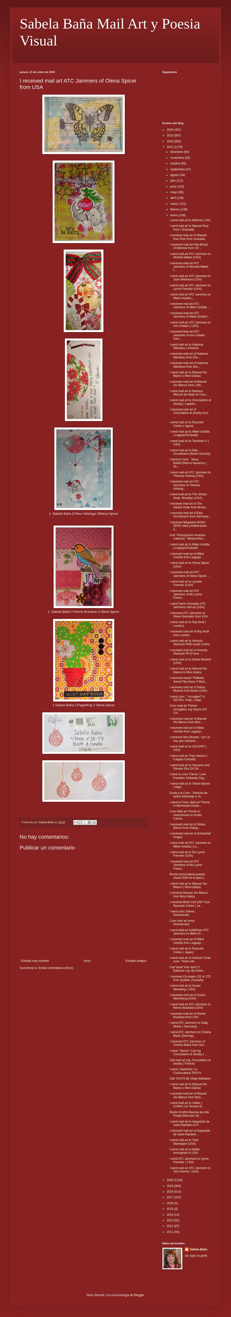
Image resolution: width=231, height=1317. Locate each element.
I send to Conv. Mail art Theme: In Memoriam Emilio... (190, 804)
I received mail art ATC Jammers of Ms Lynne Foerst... (186, 594)
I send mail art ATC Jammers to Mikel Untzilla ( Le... (190, 844)
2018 (170, 1191)
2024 (170, 130)
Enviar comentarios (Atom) (55, 968)
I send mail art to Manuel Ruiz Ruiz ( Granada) (189, 227)
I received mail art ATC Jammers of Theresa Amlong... (185, 485)
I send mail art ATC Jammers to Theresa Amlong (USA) (190, 474)
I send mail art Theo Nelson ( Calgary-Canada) (188, 757)
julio (173, 180)
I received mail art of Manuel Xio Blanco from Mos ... (188, 720)
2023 (170, 135)
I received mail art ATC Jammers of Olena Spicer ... (190, 574)
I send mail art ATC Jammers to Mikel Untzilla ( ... (190, 296)
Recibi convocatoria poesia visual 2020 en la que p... (188, 876)
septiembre (178, 169)
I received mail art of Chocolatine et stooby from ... (189, 413)
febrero (175, 209)
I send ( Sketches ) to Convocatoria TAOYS (185, 1071)
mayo (174, 192)
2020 (170, 1180)
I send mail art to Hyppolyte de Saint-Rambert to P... (189, 1123)
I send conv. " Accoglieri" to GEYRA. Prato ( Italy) (187, 698)
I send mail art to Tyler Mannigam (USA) (184, 1141)
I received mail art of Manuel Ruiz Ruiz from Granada (188, 237)
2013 (170, 1220)
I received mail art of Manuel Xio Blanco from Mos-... (188, 1095)
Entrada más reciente (35, 961)
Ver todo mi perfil (196, 1256)
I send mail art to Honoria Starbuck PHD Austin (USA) (190, 642)
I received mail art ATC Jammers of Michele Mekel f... (189, 267)
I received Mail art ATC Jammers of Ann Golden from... (187, 335)
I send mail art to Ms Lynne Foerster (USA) (187, 853)
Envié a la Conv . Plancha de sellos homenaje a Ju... (188, 794)
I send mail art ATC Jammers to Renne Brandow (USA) (190, 1006)
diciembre (177, 152)
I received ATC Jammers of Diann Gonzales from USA (189, 614)
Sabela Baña (198, 1249)
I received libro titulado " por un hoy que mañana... (190, 738)
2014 (170, 1214)
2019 (170, 1186)
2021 (170, 147)
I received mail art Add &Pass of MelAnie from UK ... (189, 246)
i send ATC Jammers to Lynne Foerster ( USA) (189, 1160)
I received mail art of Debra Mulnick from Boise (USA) (188, 689)
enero (174, 215)
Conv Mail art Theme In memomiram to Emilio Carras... (186, 815)
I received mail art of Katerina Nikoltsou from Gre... (189, 355)
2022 (170, 141)
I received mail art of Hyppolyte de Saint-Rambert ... (190, 1132)
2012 (170, 1226)
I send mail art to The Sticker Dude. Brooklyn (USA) (188, 496)
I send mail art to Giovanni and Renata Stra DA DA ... (190, 766)
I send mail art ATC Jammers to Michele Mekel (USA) (190, 255)
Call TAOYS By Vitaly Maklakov (190, 1078)
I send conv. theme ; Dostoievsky (183, 913)
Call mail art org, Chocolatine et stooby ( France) (190, 1061)
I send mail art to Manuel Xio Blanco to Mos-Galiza (188, 670)
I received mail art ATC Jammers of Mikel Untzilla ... (190, 305)
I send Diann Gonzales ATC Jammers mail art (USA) (188, 605)
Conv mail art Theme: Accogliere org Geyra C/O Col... (188, 709)
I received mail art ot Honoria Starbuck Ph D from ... (188, 651)
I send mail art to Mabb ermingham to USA (185, 1151)
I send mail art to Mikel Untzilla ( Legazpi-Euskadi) (190, 433)
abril (173, 198)
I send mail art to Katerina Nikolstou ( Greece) (186, 346)
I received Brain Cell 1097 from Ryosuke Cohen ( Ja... (190, 903)
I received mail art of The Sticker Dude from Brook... (189, 505)
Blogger (139, 1295)
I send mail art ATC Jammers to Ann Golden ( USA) (190, 324)
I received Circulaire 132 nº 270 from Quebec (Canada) (190, 978)
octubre (175, 163)
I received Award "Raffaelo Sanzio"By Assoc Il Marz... (189, 679)
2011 (170, 1232)
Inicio (87, 961)
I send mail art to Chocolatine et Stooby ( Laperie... (190, 401)
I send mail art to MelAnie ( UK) (190, 220)
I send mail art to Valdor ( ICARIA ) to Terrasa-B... (187, 1104)
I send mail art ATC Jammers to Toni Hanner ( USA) (190, 1169)
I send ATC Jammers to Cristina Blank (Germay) (190, 1033)
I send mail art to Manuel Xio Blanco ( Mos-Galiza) (188, 374)
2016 (170, 1203)
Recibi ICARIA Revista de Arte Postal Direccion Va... (189, 1114)
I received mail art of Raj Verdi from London (189, 633)
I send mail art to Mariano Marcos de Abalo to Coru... (189, 392)
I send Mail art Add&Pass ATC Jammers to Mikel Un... (189, 931)
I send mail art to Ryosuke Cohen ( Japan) (187, 950)
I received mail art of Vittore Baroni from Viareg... (187, 826)
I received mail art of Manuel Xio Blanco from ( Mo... (188, 383)
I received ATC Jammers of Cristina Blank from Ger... (188, 1043)
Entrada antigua (135, 961)
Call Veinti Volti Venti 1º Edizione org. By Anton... (187, 969)
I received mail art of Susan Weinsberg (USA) (187, 996)
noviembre (177, 158)
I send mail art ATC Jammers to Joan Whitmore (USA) (190, 277)
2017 (170, 1197)
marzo (174, 203)
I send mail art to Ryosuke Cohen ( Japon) (187, 424)
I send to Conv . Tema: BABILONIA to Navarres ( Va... (188, 463)
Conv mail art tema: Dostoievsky (182, 922)
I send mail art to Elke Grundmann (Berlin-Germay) (190, 452)
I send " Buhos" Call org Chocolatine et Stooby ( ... (188, 1052)
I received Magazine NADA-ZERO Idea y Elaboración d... (188, 526)
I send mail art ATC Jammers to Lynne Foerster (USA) (190, 287)
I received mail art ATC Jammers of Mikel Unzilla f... (190, 314)
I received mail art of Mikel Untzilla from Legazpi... (187, 555)
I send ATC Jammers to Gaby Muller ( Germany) (189, 1024)
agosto (175, 175)
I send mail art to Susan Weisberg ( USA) (185, 987)
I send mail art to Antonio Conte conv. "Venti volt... (190, 959)
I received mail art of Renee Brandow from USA (188, 1015)
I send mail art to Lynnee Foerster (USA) (186, 583)
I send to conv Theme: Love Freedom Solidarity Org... (188, 776)
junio (173, 186)
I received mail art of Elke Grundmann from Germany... (190, 514)
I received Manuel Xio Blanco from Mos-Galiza (189, 894)
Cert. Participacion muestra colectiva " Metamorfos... (187, 536)
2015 (170, 1209)
